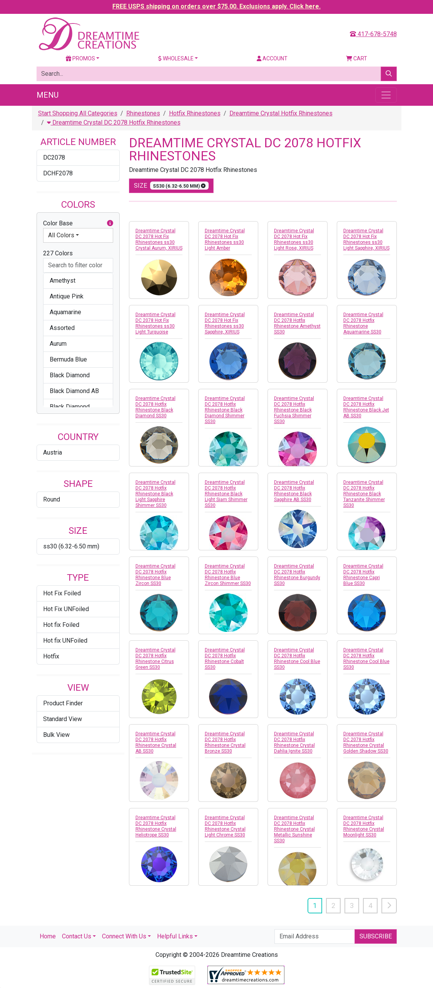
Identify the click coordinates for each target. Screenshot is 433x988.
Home (48, 936)
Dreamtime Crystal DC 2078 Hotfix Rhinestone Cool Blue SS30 (297, 658)
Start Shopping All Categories (77, 113)
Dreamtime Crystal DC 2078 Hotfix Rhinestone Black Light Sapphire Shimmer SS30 (155, 494)
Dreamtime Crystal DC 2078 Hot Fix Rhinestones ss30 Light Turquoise (155, 323)
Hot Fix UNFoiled (66, 609)
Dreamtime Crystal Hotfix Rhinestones (281, 113)
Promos (80, 58)
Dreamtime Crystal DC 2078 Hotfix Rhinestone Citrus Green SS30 (155, 658)
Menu (48, 95)
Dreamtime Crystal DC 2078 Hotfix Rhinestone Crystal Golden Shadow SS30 (365, 742)
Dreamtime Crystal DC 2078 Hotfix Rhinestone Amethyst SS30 (297, 323)
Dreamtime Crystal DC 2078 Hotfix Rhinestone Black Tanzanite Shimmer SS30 (364, 494)
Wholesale (176, 58)
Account (272, 58)
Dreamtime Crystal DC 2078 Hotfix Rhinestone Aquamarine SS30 (363, 323)
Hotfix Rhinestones (195, 113)
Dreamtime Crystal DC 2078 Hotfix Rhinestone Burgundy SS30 (297, 574)
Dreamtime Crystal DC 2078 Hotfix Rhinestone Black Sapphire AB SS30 (294, 491)
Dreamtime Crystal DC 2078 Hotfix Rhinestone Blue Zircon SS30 (155, 574)
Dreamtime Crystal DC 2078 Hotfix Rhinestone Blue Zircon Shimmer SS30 (228, 574)
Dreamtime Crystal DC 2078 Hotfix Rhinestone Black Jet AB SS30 (366, 407)
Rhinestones (143, 113)
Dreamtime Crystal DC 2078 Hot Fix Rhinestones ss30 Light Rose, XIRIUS (294, 239)
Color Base (78, 223)
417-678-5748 (373, 34)
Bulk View (56, 734)
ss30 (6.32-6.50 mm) (71, 546)
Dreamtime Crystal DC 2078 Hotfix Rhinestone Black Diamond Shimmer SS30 (225, 410)
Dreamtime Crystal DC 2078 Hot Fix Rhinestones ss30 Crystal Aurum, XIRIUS (158, 239)
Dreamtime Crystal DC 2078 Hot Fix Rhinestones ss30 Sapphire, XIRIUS (225, 323)
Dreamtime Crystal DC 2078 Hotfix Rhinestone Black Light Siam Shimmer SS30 (226, 494)
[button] (110, 223)
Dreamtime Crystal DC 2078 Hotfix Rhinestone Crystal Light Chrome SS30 (225, 826)
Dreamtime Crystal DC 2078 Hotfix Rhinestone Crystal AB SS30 (155, 742)
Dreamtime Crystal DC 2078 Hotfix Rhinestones (114, 122)
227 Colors (58, 253)
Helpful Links (175, 936)
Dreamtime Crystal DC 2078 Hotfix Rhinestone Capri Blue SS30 (363, 574)
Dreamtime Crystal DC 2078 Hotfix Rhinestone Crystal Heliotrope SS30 (155, 826)
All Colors (61, 235)
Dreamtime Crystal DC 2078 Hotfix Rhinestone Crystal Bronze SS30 (225, 742)
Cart (356, 58)
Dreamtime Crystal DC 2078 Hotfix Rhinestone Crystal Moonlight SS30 (363, 826)
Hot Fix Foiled (62, 593)
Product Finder (63, 703)
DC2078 (54, 157)
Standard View (62, 719)
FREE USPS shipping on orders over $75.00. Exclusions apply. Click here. (216, 6)
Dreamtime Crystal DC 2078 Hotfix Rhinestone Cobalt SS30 (225, 658)
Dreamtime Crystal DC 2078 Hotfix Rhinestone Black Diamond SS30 (155, 407)
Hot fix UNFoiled (65, 640)
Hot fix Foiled (61, 624)
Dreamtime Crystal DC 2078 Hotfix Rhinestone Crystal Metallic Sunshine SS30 (294, 829)
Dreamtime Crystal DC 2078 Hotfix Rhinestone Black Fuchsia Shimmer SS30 (294, 410)
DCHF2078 (58, 173)
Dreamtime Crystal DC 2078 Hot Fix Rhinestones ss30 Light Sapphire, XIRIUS (366, 239)
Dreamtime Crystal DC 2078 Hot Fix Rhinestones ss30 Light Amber (225, 239)
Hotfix (51, 656)
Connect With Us (124, 936)
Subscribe (375, 936)
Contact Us (76, 936)
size (171, 186)
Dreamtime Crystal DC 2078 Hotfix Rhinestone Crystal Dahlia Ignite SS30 (294, 742)
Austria (52, 452)
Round (51, 499)
